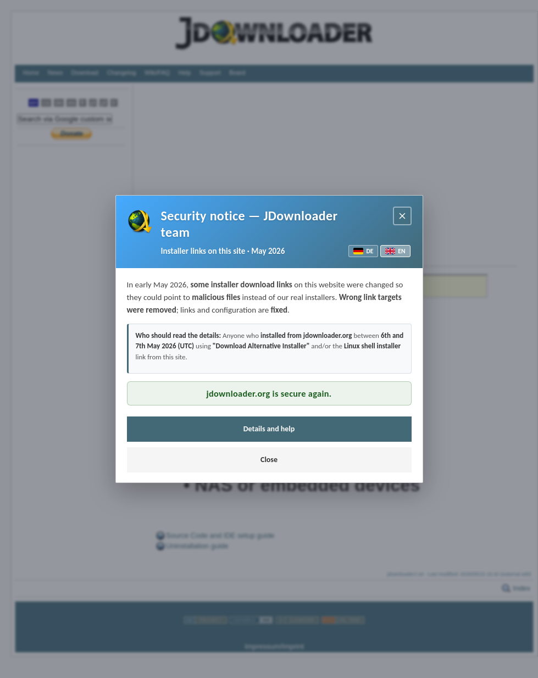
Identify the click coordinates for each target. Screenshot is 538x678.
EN (395, 251)
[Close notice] (402, 216)
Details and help (269, 429)
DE (363, 251)
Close (269, 459)
